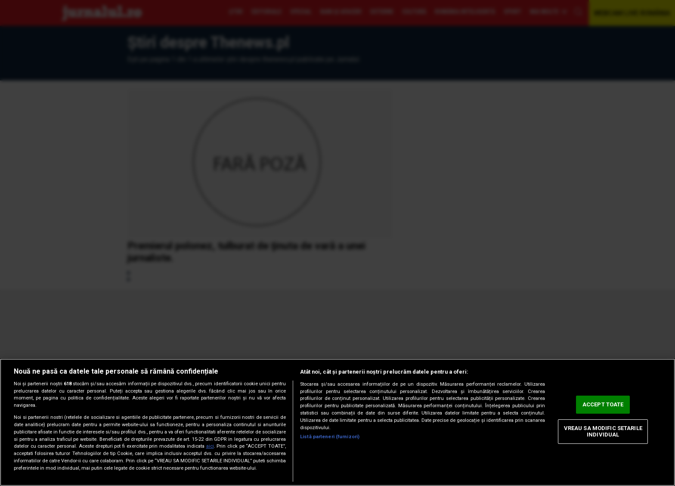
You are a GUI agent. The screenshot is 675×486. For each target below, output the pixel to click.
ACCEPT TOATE (603, 404)
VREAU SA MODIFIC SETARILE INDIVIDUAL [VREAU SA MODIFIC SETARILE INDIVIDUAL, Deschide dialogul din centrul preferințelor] (603, 431)
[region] (337, 422)
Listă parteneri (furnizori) (329, 437)
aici (210, 446)
